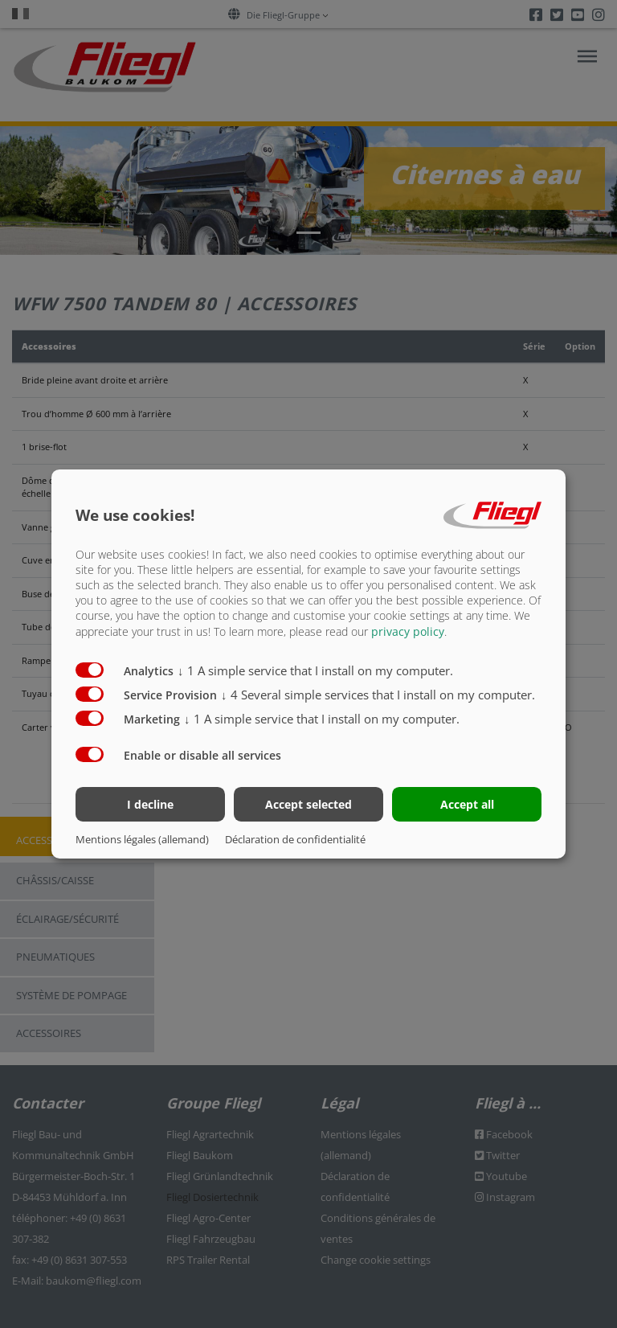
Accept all (467, 804)
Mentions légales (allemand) (142, 839)
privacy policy (407, 630)
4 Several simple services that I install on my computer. (378, 694)
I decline (150, 804)
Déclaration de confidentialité (295, 839)
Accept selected (308, 804)
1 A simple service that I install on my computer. (315, 670)
